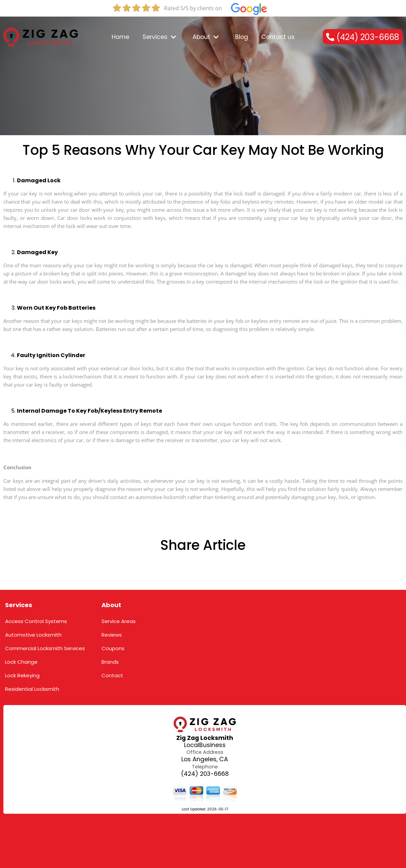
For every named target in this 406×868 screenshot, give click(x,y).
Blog (241, 37)
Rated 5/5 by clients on (193, 8)
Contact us (278, 37)
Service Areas (119, 621)
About (111, 605)
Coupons (113, 648)
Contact (112, 675)
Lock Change (21, 661)
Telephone (205, 766)
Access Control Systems (36, 621)
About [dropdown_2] (206, 37)
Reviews (112, 634)
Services (18, 605)
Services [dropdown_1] (159, 37)
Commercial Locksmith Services (45, 648)
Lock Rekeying (22, 675)
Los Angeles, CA (204, 759)
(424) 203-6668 (205, 774)
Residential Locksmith (32, 689)
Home (120, 37)
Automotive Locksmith (33, 634)
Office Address (204, 752)
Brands (110, 661)
